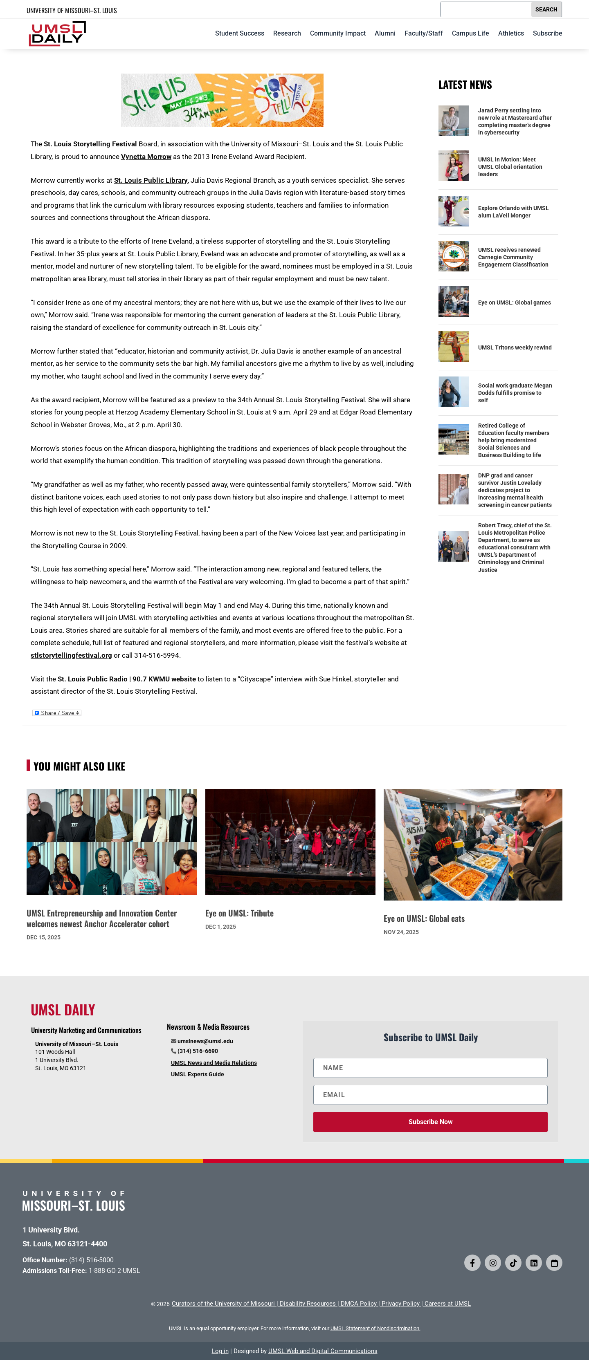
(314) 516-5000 (91, 1260)
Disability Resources (308, 1303)
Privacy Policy (401, 1303)
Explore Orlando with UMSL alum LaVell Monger (513, 212)
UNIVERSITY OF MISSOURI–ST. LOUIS (72, 10)
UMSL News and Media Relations (214, 1063)
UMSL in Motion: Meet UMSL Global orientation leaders (510, 166)
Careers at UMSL (448, 1303)
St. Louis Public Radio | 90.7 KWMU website (127, 679)
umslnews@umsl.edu (205, 1041)
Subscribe (547, 33)
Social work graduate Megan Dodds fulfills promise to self (515, 392)
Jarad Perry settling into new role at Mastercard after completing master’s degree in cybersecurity (515, 121)
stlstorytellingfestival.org (71, 655)
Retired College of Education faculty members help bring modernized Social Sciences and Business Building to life (513, 440)
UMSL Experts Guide (197, 1074)
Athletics (511, 33)
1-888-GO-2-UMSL (114, 1271)
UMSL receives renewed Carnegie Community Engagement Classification (513, 257)
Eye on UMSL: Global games (514, 302)
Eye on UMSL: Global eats (424, 918)
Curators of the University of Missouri (223, 1303)
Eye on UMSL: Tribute (239, 913)
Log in (220, 1351)
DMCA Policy (359, 1303)
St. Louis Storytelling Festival (90, 144)
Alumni (385, 33)
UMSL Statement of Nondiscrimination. (375, 1328)
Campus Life (470, 33)
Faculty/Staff (424, 33)
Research (287, 33)
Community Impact (338, 33)
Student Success (239, 33)
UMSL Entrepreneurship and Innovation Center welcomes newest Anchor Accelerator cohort (102, 918)
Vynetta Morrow (146, 156)
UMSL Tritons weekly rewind (515, 347)
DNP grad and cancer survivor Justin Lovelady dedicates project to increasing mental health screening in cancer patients (515, 490)
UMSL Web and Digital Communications (323, 1351)
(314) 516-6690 (198, 1051)
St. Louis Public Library (151, 180)
